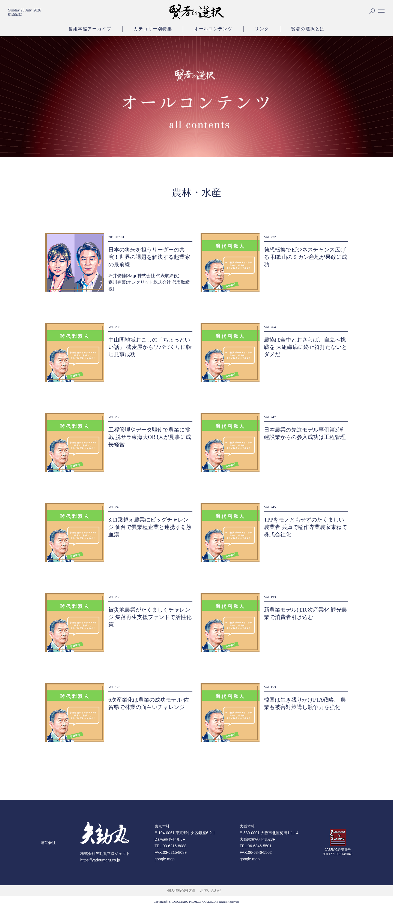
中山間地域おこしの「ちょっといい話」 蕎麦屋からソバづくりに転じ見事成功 (150, 347)
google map (164, 859)
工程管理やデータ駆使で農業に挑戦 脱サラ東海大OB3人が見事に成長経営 (149, 437)
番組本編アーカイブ (89, 28)
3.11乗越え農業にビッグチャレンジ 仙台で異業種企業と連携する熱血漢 (150, 527)
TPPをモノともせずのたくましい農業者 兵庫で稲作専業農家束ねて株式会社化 (305, 527)
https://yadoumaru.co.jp (100, 860)
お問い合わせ (210, 890)
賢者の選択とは (308, 28)
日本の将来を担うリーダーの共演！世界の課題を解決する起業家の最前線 (149, 257)
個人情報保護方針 (181, 890)
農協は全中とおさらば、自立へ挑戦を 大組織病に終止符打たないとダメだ (305, 347)
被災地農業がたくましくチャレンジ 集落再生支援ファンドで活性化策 (150, 617)
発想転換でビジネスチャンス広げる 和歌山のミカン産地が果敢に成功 (305, 257)
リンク (262, 28)
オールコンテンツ (213, 28)
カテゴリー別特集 (152, 28)
